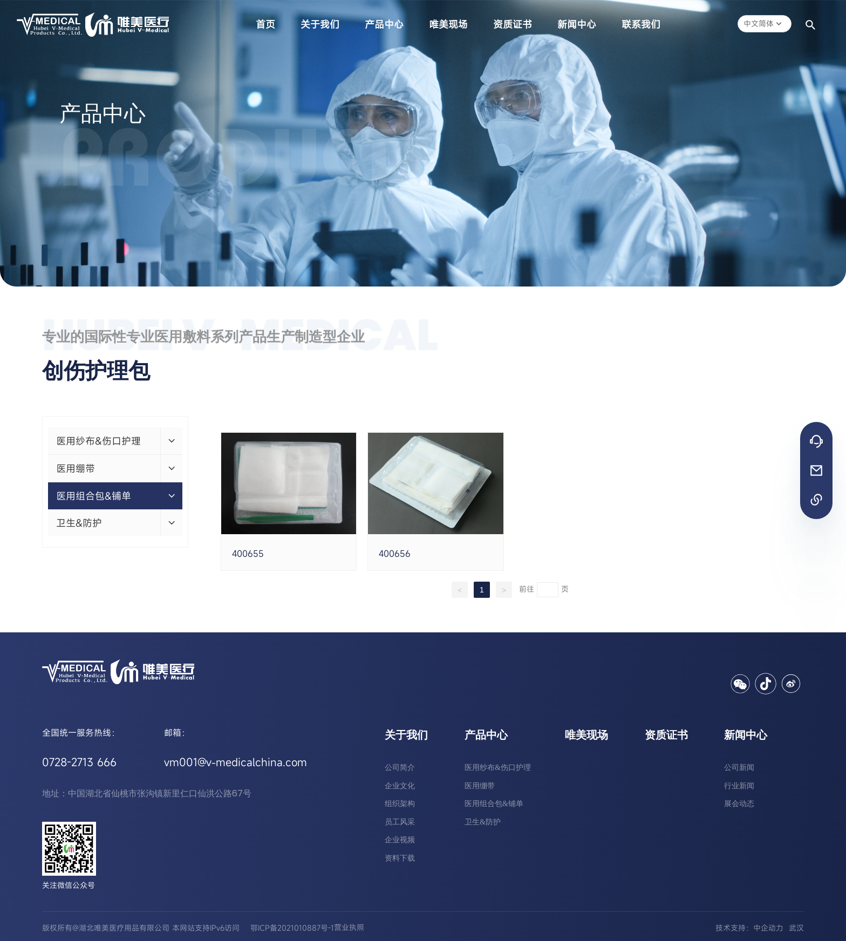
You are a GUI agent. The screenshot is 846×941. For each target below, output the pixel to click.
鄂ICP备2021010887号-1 (292, 928)
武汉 (796, 928)
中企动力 (768, 928)
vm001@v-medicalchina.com (235, 762)
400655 (248, 554)
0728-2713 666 (79, 762)
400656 (395, 554)
